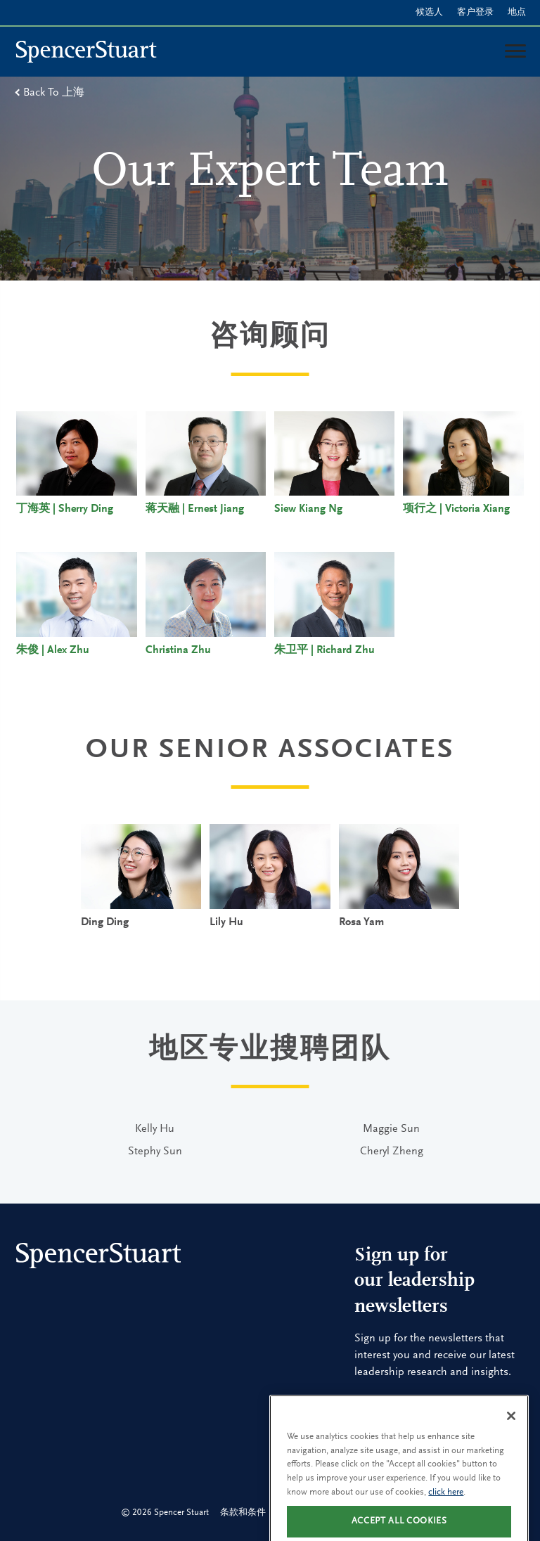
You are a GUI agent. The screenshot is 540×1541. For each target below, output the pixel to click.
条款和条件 (243, 1512)
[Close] (511, 1426)
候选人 (429, 12)
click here (445, 1502)
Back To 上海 (53, 92)
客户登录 (475, 12)
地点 (517, 12)
